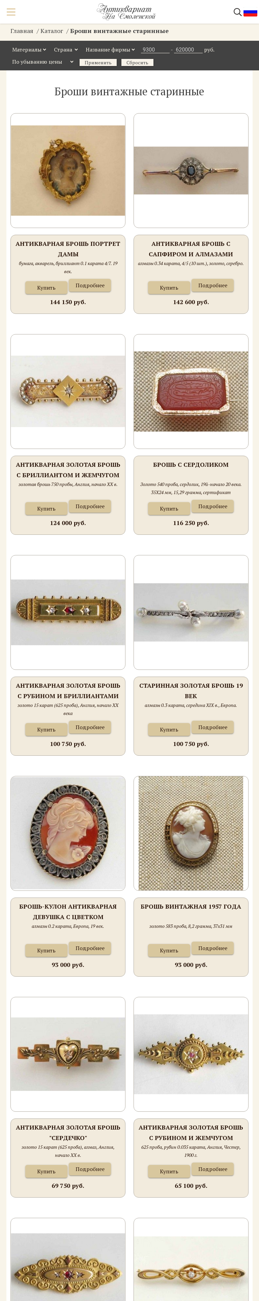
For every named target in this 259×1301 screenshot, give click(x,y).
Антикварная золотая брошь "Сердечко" (68, 1132)
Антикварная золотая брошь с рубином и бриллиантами (68, 690)
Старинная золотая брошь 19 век (191, 690)
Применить (98, 62)
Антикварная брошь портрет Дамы (68, 248)
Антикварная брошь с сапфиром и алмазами (191, 248)
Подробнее (90, 285)
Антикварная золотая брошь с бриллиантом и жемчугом (68, 469)
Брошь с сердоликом (191, 464)
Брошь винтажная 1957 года (191, 906)
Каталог (51, 31)
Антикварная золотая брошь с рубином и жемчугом (191, 1132)
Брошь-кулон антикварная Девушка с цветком (68, 911)
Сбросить (137, 62)
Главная (21, 31)
